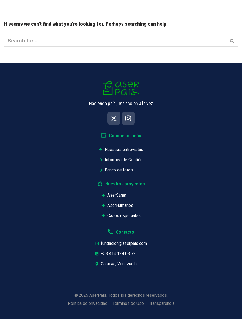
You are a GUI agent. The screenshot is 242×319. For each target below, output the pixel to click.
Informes (135, 9)
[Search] (115, 41)
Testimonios (199, 9)
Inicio (50, 9)
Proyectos (165, 9)
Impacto (76, 9)
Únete (229, 9)
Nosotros (105, 9)
